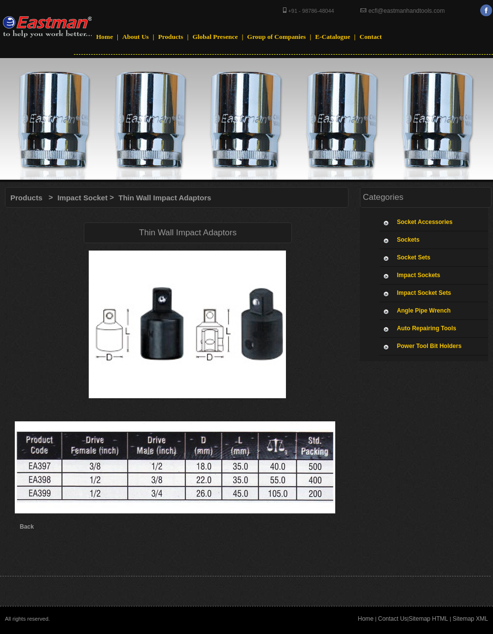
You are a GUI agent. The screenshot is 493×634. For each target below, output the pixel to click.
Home (366, 618)
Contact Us (392, 618)
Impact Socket (82, 197)
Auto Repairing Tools (426, 328)
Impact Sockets (418, 275)
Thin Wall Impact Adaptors (164, 197)
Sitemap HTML (428, 618)
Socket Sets (413, 257)
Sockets (408, 239)
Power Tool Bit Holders (429, 346)
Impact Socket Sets (424, 292)
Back (27, 526)
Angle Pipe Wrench (424, 310)
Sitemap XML (470, 618)
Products (26, 197)
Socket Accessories (425, 222)
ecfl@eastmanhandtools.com (406, 10)
